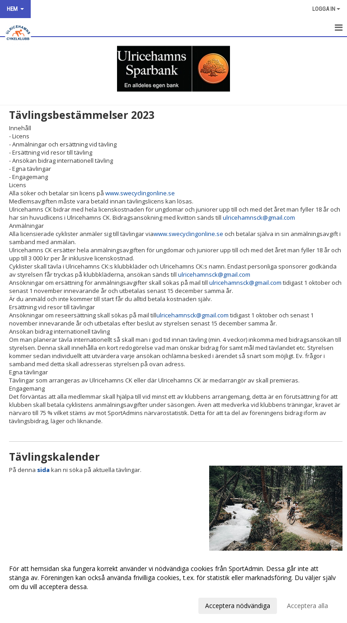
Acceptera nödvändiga (237, 605)
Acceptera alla (307, 605)
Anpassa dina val (33, 604)
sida (43, 470)
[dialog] (173, 587)
